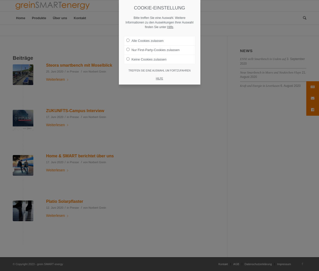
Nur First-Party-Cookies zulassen (153, 42)
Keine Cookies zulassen (146, 51)
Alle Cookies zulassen (145, 33)
